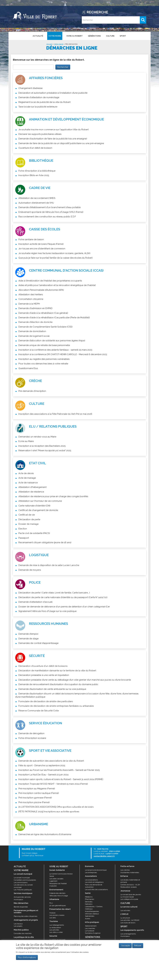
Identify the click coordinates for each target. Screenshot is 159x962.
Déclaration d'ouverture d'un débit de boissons (42, 666)
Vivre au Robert (74, 36)
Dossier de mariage (28, 524)
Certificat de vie (26, 514)
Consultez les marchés (23, 933)
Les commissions (20, 882)
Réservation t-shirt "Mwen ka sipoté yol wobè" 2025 (44, 450)
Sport (123, 36)
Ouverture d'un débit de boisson (35, 148)
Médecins (88, 897)
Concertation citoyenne (30, 299)
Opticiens (88, 904)
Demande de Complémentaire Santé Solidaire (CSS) (45, 326)
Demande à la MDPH (29, 303)
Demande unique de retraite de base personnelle (44, 345)
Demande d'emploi (28, 634)
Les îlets (52, 918)
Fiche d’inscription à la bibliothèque (36, 170)
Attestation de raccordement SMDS (36, 198)
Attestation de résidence (31, 491)
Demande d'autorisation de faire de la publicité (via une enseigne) (52, 138)
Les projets (18, 926)
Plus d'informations (27, 957)
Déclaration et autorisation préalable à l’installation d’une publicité (52, 93)
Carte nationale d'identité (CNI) (34, 505)
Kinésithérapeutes (92, 911)
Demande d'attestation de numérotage (38, 97)
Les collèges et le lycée (129, 899)
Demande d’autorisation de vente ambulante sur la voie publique (52, 689)
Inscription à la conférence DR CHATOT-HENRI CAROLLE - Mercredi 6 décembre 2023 (62, 354)
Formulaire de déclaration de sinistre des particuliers (45, 701)
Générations (94, 36)
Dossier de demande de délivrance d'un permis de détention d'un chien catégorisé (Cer (64, 606)
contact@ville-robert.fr (104, 856)
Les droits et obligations (94, 882)
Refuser (137, 945)
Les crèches (125, 870)
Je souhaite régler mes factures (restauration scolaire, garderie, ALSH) (54, 253)
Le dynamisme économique (96, 870)
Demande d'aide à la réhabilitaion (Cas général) (43, 313)
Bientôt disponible (21, 907)
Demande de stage (28, 638)
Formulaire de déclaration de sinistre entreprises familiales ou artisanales (56, 706)
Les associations (91, 880)
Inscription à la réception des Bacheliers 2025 (42, 446)
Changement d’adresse (30, 88)
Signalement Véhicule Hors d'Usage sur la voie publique (47, 611)
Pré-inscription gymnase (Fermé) (35, 797)
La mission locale (127, 897)
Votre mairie (54, 36)
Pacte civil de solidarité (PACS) (34, 533)
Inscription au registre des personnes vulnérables (43, 359)
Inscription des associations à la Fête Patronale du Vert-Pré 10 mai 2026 (55, 414)
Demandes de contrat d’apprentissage (38, 643)
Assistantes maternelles (129, 872)
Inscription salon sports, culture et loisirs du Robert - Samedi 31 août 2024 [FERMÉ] (60, 779)
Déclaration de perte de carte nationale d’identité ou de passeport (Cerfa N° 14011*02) (62, 597)
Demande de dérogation (31, 733)
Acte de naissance (28, 482)
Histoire (52, 913)
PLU (51, 903)
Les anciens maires (56, 915)
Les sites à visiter (56, 932)
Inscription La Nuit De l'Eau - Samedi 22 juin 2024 (43, 774)
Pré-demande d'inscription (32, 391)
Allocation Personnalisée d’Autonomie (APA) (41, 290)
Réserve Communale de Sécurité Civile (38, 710)
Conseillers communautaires (25, 880)
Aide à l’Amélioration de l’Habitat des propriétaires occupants (50, 280)
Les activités (54, 930)
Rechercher (62, 67)
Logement (53, 881)
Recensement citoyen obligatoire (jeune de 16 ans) (44, 542)
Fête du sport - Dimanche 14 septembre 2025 (41, 765)
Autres (87, 919)
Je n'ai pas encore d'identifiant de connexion (41, 248)
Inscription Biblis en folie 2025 (33, 175)
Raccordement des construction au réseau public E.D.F (47, 216)
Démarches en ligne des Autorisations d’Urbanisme (44, 834)
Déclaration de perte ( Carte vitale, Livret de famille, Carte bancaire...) (54, 592)
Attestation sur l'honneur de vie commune (40, 501)
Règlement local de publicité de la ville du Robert (44, 102)
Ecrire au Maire (26, 441)
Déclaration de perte (29, 519)
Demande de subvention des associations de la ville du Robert (51, 761)
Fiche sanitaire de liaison (31, 239)
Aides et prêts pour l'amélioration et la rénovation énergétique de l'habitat (57, 285)
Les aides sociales (56, 879)
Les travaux (18, 924)
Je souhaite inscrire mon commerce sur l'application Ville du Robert (53, 129)
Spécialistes (89, 916)
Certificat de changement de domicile (38, 510)
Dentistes (88, 902)
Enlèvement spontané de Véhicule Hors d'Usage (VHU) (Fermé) (50, 212)
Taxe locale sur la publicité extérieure (37, 106)
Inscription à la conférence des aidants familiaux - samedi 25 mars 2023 (55, 349)
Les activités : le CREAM (129, 920)
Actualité (38, 36)
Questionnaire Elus (28, 368)
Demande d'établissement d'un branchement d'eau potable (49, 207)
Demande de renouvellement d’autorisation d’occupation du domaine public (58, 684)
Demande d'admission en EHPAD (35, 308)
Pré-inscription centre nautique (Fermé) (38, 793)
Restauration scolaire (128, 887)
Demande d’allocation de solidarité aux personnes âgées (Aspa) (51, 340)
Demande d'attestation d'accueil (35, 602)
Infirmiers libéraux (92, 914)
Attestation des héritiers (30, 294)
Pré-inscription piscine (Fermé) (34, 802)
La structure (125, 918)
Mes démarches (71, 44)
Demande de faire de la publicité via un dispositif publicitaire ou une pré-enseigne (61, 143)
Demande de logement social (34, 336)
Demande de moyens (29, 570)
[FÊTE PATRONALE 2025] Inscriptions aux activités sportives (48, 811)
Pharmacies (89, 899)
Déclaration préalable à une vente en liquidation (43, 675)
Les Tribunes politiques (23, 890)
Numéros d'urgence (92, 933)
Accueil (49, 44)
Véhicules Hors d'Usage (58, 896)
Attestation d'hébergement (32, 487)
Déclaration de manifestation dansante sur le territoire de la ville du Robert (57, 670)
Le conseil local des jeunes (130, 894)
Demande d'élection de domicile (35, 322)
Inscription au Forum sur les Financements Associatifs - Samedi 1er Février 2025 (59, 770)
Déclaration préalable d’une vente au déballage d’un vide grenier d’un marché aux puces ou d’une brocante (74, 680)
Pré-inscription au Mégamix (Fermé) (36, 788)
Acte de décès (26, 473)
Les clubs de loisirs (127, 923)
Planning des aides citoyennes (25, 916)
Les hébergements (56, 925)
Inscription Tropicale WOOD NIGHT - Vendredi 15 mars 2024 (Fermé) (53, 784)
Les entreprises (91, 872)
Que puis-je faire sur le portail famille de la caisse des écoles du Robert (55, 257)
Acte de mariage (27, 478)
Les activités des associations (96, 889)
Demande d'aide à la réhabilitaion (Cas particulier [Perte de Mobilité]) (54, 317)
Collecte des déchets (57, 893)
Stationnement (90, 926)
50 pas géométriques (57, 905)
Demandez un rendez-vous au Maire (37, 436)
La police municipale (57, 940)
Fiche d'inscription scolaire (32, 738)
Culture (110, 36)
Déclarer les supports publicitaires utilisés (39, 134)
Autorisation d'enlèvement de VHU (36, 202)
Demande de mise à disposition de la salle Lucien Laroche (48, 565)
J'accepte (125, 945)
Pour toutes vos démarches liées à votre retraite (43, 363)
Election (22, 528)
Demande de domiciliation (32, 331)
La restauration (55, 927)
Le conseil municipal (22, 878)
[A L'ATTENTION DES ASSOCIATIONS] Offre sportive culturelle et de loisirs (55, 807)
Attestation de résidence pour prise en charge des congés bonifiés (53, 496)
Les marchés (90, 928)
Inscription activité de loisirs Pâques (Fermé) (41, 244)
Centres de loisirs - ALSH (130, 885)
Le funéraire (89, 931)
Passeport (23, 538)
